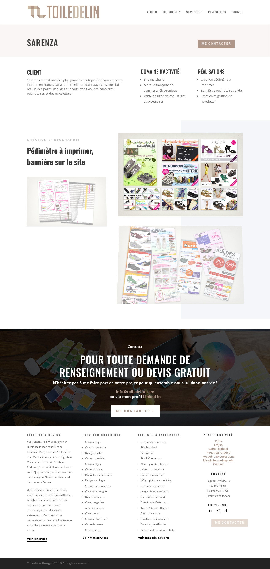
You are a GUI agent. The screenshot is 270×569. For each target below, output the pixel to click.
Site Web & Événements (159, 435)
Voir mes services (95, 538)
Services (192, 12)
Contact (237, 12)
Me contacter (219, 43)
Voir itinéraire (37, 539)
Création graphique (102, 435)
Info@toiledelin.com (218, 496)
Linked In (152, 396)
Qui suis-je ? (172, 12)
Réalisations (217, 12)
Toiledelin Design (44, 435)
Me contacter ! (135, 411)
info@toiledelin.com (135, 391)
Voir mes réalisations (153, 538)
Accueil (152, 12)
